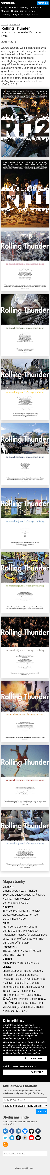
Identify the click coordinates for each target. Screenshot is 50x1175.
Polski (17, 978)
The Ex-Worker (11, 950)
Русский (8, 978)
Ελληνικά (27, 978)
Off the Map (22, 942)
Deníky (12, 910)
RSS (12, 887)
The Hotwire (17, 954)
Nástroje (24, 7)
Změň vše (32, 914)
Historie (29, 894)
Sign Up (42, 1111)
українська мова (25, 1002)
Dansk (33, 998)
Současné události (13, 894)
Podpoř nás (43, 3)
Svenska (23, 998)
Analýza (32, 890)
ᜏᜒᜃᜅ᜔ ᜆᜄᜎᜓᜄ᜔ (19, 1010)
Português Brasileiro (25, 974)
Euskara (29, 986)
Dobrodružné (18, 890)
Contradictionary (12, 930)
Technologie (20, 898)
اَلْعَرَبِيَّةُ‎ (6, 998)
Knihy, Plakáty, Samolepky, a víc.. (21, 962)
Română (35, 994)
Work (26, 930)
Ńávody (39, 894)
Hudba (14, 914)
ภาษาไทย (8, 1002)
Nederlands (27, 990)
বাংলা (14, 998)
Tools (4, 24)
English (7, 970)
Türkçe (7, 990)
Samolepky (33, 910)
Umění (6, 890)
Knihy (4, 7)
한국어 (25, 994)
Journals (14, 24)
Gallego (26, 1006)
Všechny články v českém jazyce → (19, 14)
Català (12, 1006)
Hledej (14, 11)
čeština (19, 986)
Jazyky (23, 11)
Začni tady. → (38, 1072)
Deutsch (37, 970)
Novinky (7, 898)
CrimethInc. (8, 2)
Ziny (5, 910)
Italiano (27, 970)
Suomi (38, 978)
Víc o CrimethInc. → (35, 1058)
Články (7, 886)
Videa (6, 914)
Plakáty (21, 910)
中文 (26, 982)
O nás (32, 11)
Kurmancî (38, 1006)
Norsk (6, 1010)
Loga (22, 914)
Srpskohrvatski (11, 994)
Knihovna (14, 7)
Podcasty (36, 7)
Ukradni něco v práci (14, 918)
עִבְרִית (41, 998)
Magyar (39, 986)
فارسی (16, 990)
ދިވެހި (19, 1006)
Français (8, 974)
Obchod (5, 11)
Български (15, 982)
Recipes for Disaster (28, 934)
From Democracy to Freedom (20, 926)
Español (17, 970)
